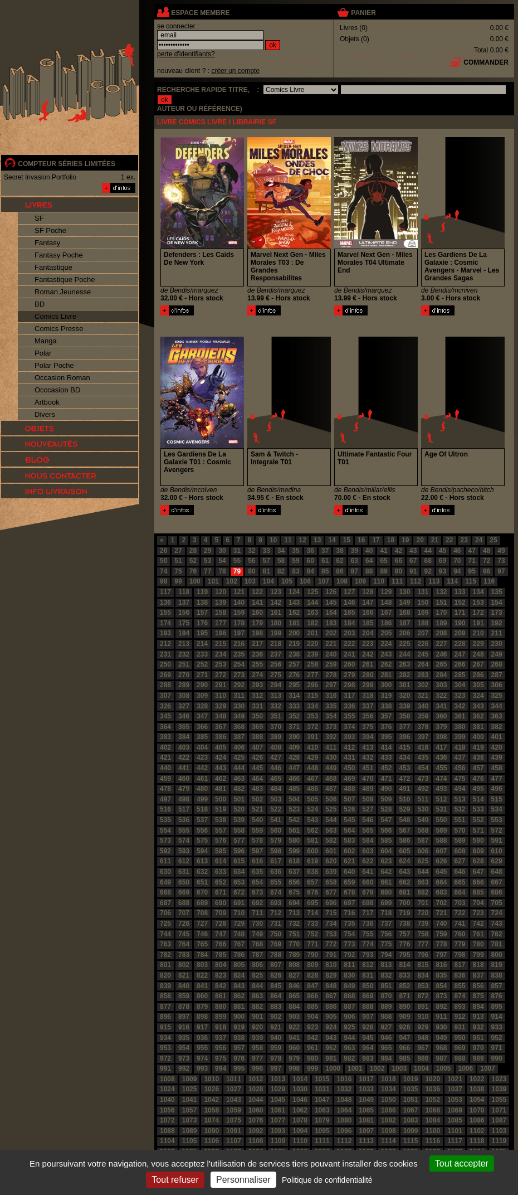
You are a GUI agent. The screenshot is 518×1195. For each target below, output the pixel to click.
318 (367, 695)
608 (460, 851)
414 (386, 747)
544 (330, 820)
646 (460, 872)
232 (183, 654)
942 (312, 1038)
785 (220, 955)
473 (422, 779)
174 (165, 623)
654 (257, 882)
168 (404, 612)
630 (165, 872)
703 (460, 903)
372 (312, 727)
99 (178, 581)
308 (183, 695)
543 (312, 820)
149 (404, 602)
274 (257, 675)
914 (496, 1017)
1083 (410, 1120)
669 (183, 892)
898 (202, 1017)
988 (460, 1058)
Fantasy (47, 243)
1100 (432, 1131)
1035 (410, 1089)
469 (349, 779)
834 (422, 975)
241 (349, 654)
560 (275, 830)
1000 (332, 1068)
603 (367, 851)
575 (202, 840)
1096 (344, 1131)
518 (202, 809)
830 (349, 975)
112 (415, 581)
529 (404, 809)
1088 (167, 1131)
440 (165, 768)
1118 (477, 1141)
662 (404, 882)
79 (237, 571)
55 (237, 561)
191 (478, 623)
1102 (477, 1131)
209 (460, 633)
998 (294, 1068)
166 (367, 612)
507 (349, 799)
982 (349, 1058)
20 (419, 540)
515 (496, 799)
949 (441, 1038)
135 (496, 592)
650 (183, 882)
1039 (499, 1089)
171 (460, 612)
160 (257, 612)
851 (386, 986)
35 (295, 551)
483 (257, 789)
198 (257, 633)
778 (441, 944)
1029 (278, 1089)
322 (441, 695)
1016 (344, 1079)
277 (312, 675)
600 (312, 851)
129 (386, 592)
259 (330, 664)
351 (275, 716)
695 (312, 903)
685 (478, 892)
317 (349, 695)
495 (478, 789)
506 (330, 799)
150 (422, 602)
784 (202, 955)
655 (275, 882)
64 (369, 561)
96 (486, 571)
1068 (432, 1110)
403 (183, 747)
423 (202, 757)
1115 (410, 1141)
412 (349, 747)
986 (422, 1058)
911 (441, 1017)
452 (386, 768)
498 (183, 799)
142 (275, 602)
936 (202, 1038)
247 (460, 654)
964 (367, 1048)
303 (441, 685)
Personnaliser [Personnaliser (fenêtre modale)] (243, 1179)
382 (496, 727)
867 (330, 996)
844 (257, 986)
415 (404, 747)
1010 (211, 1079)
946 (386, 1038)
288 (165, 685)
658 (330, 882)
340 (422, 706)
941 (294, 1038)
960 (294, 1048)
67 (413, 561)
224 (386, 644)
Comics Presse (59, 328)
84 (310, 571)
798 (460, 955)
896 (165, 1017)
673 (257, 892)
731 (275, 923)
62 (339, 561)
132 (441, 592)
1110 (299, 1141)
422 (183, 757)
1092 (255, 1131)
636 (275, 872)
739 (422, 923)
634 (239, 872)
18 (390, 540)
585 (386, 840)
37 (325, 551)
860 (202, 996)
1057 (189, 1110)
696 (330, 903)
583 (349, 840)
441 (183, 768)
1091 (233, 1131)
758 (422, 934)
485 (294, 789)
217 (257, 644)
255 (257, 664)
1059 (233, 1110)
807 (275, 965)
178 (239, 623)
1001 (355, 1068)
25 (493, 540)
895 (496, 1007)
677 (330, 892)
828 (312, 975)
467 (312, 779)
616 (257, 861)
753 (330, 934)
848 (330, 986)
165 (349, 612)
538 (220, 820)
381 (478, 727)
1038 (477, 1089)
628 (478, 861)
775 (386, 944)
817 (460, 965)
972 (165, 1058)
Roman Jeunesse (63, 292)
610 (496, 851)
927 (386, 1027)
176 (202, 623)
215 (220, 644)
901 (257, 1017)
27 (178, 551)
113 (433, 581)
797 (441, 955)
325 (496, 695)
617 (275, 861)
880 (220, 1007)
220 (312, 644)
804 (220, 965)
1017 (366, 1079)
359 (422, 716)
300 (386, 685)
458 (496, 768)
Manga (46, 341)
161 (275, 612)
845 (275, 986)
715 (330, 913)
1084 (432, 1120)
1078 (299, 1120)
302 (422, 685)
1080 (344, 1120)
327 (183, 706)
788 (275, 955)
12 (302, 540)
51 (178, 561)
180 (275, 623)
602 (349, 851)
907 (367, 1017)
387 (239, 737)
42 (398, 551)
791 (330, 955)
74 (163, 571)
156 (183, 612)
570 (460, 830)
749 (257, 934)
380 (460, 727)
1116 (432, 1141)
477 (496, 779)
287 (496, 675)
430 (330, 757)
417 (441, 747)
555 (183, 830)
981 (330, 1058)
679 (367, 892)
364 (165, 727)
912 (460, 1017)
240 (330, 654)
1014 (299, 1079)
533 (478, 809)
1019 (410, 1079)
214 (202, 644)
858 (165, 996)
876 (496, 996)
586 (404, 840)
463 (239, 779)
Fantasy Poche (59, 255)
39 (354, 551)
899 (220, 1017)
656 (294, 882)
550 (441, 820)
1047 (322, 1100)
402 (165, 747)
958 (257, 1048)
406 (239, 747)
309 (202, 695)
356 (367, 716)
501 (239, 799)
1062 (299, 1110)
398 (441, 737)
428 (294, 757)
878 (183, 1007)
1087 (499, 1120)
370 (275, 727)
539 (239, 820)
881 (239, 1007)
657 (312, 882)
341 (441, 706)
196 (220, 633)
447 (294, 768)
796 (422, 955)
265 (441, 664)
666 (478, 882)
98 (163, 581)
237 (275, 654)
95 (472, 571)
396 (404, 737)
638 (312, 872)
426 (257, 757)
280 (367, 675)
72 (486, 561)
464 (257, 779)
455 (441, 768)
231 (165, 654)
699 (386, 903)
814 (404, 965)
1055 (499, 1100)
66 (398, 561)
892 (441, 1007)
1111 (322, 1141)
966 (404, 1048)
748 (239, 934)
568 (422, 830)
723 (478, 913)
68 (427, 561)
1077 (278, 1120)
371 (294, 727)
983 (367, 1058)
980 (312, 1058)
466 (294, 779)
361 (460, 716)
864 (275, 996)
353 (312, 716)
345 (165, 716)
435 (422, 757)
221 (330, 644)
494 (460, 789)
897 (183, 1017)
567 (404, 830)
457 (478, 768)
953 (165, 1048)
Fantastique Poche (65, 279)
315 (312, 695)
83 (295, 571)
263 (404, 664)
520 (239, 809)
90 (398, 571)
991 (165, 1068)
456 (460, 768)
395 (386, 737)
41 (383, 551)
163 (312, 612)
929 (422, 1027)
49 (501, 551)
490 (386, 789)
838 (496, 975)
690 (220, 903)
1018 (388, 1079)
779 (460, 944)
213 (183, 644)
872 (422, 996)
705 (496, 903)
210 (478, 633)
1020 (432, 1079)
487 (330, 789)
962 (330, 1048)
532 (460, 809)
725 (165, 923)
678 (349, 892)
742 (478, 923)
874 (460, 996)
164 (330, 612)
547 (386, 820)
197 (239, 633)
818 (478, 965)
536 (183, 820)
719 (404, 913)
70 (457, 561)
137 (183, 602)
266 (460, 664)
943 (330, 1038)
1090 (211, 1131)
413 (367, 747)
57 (266, 561)
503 (275, 799)
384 (183, 737)
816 (441, 965)
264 (422, 664)
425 (239, 757)
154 (496, 602)
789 (294, 955)
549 (422, 820)
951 (478, 1038)
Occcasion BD (57, 390)
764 (183, 944)
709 (220, 913)
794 (386, 955)
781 (496, 944)
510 (404, 799)
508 (367, 799)
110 (378, 581)
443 (220, 768)
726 (183, 923)
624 (404, 861)
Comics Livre (55, 316)
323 (460, 695)
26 (163, 551)
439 (496, 757)
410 (312, 747)
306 (496, 685)
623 (386, 861)
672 (239, 892)
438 (478, 757)
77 (207, 571)
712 (275, 913)
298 (349, 685)
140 (239, 602)
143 (294, 602)
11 (287, 540)
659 (349, 882)
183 (330, 623)
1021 (454, 1079)
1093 (278, 1131)
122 (257, 592)
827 (294, 975)
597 (257, 851)
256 (275, 664)
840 (183, 986)
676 (312, 892)
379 (441, 727)
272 (220, 675)
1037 (454, 1089)
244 (404, 654)
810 (330, 965)
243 (386, 654)
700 (404, 903)
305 (478, 685)
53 (207, 561)
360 (441, 716)
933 (496, 1027)
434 (404, 757)
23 (464, 540)
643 (404, 872)
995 (239, 1068)
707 (183, 913)
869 (367, 996)
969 (460, 1048)
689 (202, 903)
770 (294, 944)
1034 (388, 1089)
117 (165, 592)
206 (404, 633)
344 (496, 706)
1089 (189, 1131)
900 (239, 1017)
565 (367, 830)
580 (294, 840)
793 (367, 955)
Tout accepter (461, 1163)
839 (165, 986)
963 (349, 1048)
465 (275, 779)
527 (367, 809)
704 (478, 903)
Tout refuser (175, 1179)
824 (239, 975)
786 (239, 955)
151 (441, 602)
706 (165, 913)
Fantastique (53, 267)
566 (386, 830)
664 (441, 882)
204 (367, 633)
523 (294, 809)
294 (275, 685)
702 (441, 903)
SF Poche (50, 230)
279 (349, 675)
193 (165, 633)
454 (422, 768)
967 (422, 1048)
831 (367, 975)
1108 (255, 1141)
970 (478, 1048)
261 (367, 664)
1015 (322, 1079)
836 (460, 975)
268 (496, 664)
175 (183, 623)
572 (496, 830)
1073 (189, 1120)
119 (202, 592)
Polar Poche (54, 365)
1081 (366, 1120)
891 (422, 1007)
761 (478, 934)
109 (360, 581)
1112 (344, 1141)
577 (239, 840)
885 (312, 1007)
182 (312, 623)
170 (441, 612)
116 (489, 581)
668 (165, 892)
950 (460, 1038)
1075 (233, 1120)
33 (266, 551)
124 (294, 592)
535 (165, 820)
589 (460, 840)
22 (449, 540)
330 (239, 706)
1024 (167, 1089)
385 (202, 737)
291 (220, 685)
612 (183, 861)
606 (422, 851)
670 (202, 892)
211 (496, 633)
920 (257, 1027)
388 (257, 737)
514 (478, 799)
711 (257, 913)
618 (294, 861)
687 (165, 903)
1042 (211, 1100)
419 (478, 747)
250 (165, 664)
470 (367, 779)
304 (460, 685)
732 (294, 923)
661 (386, 882)
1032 (344, 1089)
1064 (344, 1110)
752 (312, 934)
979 (294, 1058)
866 (312, 996)
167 (386, 612)
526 (349, 809)
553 (496, 820)
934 (165, 1038)
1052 (432, 1100)
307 (165, 695)
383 (165, 737)
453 (404, 768)
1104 (167, 1141)
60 (310, 561)
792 (349, 955)
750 (275, 934)
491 (404, 789)
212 (165, 644)
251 (183, 664)
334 (312, 706)
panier (363, 13)
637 (294, 872)
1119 (499, 1141)
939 (257, 1038)
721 (441, 913)
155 (165, 612)
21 (434, 540)
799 (478, 955)
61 (325, 561)
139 (220, 602)
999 (312, 1068)
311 (239, 695)
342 (460, 706)
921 (275, 1027)
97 (501, 571)
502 (257, 799)
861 (220, 996)
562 (312, 830)
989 (478, 1058)
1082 (388, 1120)
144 (312, 602)
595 (220, 851)
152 (460, 602)
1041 (189, 1100)
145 (330, 602)
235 (239, 654)
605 (404, 851)
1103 (499, 1131)
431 (349, 757)
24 (478, 540)
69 (442, 561)
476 (478, 779)
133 (460, 592)
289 (183, 685)
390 (294, 737)
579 (275, 840)
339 (404, 706)
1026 (211, 1089)
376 (386, 727)
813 (386, 965)
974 (202, 1058)
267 (478, 664)
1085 (454, 1120)
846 (294, 986)
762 (496, 934)
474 (441, 779)
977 (257, 1058)
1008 (167, 1079)
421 (165, 757)
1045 (278, 1100)
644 (422, 872)
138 (202, 602)
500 (220, 799)
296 (312, 685)
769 (275, 944)
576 (220, 840)
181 (294, 623)
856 (478, 986)
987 (441, 1058)
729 (239, 923)
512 (441, 799)
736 (367, 923)
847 (312, 986)
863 (257, 996)
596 (239, 851)
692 (257, 903)
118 (183, 592)
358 (404, 716)
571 (478, 830)
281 (386, 675)
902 (275, 1017)
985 (404, 1058)
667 (496, 882)
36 (310, 551)
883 (275, 1007)
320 (404, 695)
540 (257, 820)
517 (183, 809)
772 (330, 944)
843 (239, 986)
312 (257, 695)
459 (165, 779)
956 (220, 1048)
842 (220, 986)
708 (202, 913)
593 (183, 851)
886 (330, 1007)
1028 (255, 1089)
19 (405, 540)
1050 (388, 1100)
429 (312, 757)
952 (496, 1038)
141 (257, 602)
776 (404, 944)
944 (349, 1038)
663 (422, 882)
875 (478, 996)
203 (349, 633)
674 (275, 892)
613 (202, 861)
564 (349, 830)
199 (275, 633)
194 (183, 633)
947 (404, 1038)
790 (312, 955)
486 (312, 789)
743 (496, 923)
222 (349, 644)
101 (213, 581)
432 (367, 757)
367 (220, 727)
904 (312, 1017)
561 (294, 830)
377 (404, 727)
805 (239, 965)
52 (193, 561)
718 (386, 913)
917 (202, 1027)
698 (367, 903)
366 (202, 727)
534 (496, 809)
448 (312, 768)
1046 (299, 1100)
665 (460, 882)
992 (183, 1068)
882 (257, 1007)
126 (330, 592)
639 (330, 872)
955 (202, 1048)
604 (386, 851)
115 (470, 581)
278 (330, 675)
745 (183, 934)
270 (183, 675)
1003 (399, 1068)
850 (367, 986)
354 (330, 716)
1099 (410, 1131)
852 (404, 986)
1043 (233, 1100)
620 (330, 861)
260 (349, 664)
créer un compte (235, 71)
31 (237, 551)
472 (404, 779)
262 (386, 664)
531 (441, 809)
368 (239, 727)
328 (202, 706)
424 (220, 757)
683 (441, 892)
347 (202, 716)
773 (349, 944)
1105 (189, 1141)
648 (496, 872)
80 (251, 571)
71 (472, 561)
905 (330, 1017)
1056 (167, 1110)
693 (275, 903)
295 (294, 685)
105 (286, 581)
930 (441, 1027)
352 (294, 716)
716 (349, 913)
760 (460, 934)
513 (460, 799)
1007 (487, 1068)
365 (183, 727)
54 (222, 561)
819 (496, 965)
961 (312, 1048)
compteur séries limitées (66, 164)
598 (275, 851)
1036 (432, 1089)
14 (331, 540)
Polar (43, 353)
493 (441, 789)
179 (257, 623)
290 (202, 685)
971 (496, 1048)
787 (257, 955)
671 (220, 892)
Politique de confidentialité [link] (327, 1179)
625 (422, 861)
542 (294, 820)
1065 (366, 1110)
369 (257, 727)
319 (386, 695)
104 (268, 581)
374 (349, 727)
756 (386, 934)
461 (202, 779)
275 (275, 675)
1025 (189, 1089)
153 (478, 602)
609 (478, 851)
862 (239, 996)
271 (202, 675)
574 (183, 840)
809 (312, 965)
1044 (255, 1100)
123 (275, 592)
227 (441, 644)
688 (183, 903)
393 (349, 737)
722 (460, 913)
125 (312, 592)
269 (165, 675)
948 (422, 1038)
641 (367, 872)
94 (457, 571)
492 (422, 789)
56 (251, 561)
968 (441, 1048)
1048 (344, 1100)
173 (496, 612)
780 (478, 944)
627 (460, 861)
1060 (255, 1110)
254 (239, 664)
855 (460, 986)
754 (349, 934)
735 (349, 923)
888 (367, 1007)
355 (349, 716)
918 (220, 1027)
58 (281, 561)
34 (281, 551)
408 (275, 747)
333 (294, 706)
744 (165, 934)
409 (294, 747)
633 (220, 872)
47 (472, 551)
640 (349, 872)
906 (349, 1017)
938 (239, 1038)
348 (220, 716)
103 (250, 581)
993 (202, 1068)
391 (312, 737)
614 (220, 861)
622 (367, 861)
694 (294, 903)
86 (339, 571)
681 (404, 892)
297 (330, 685)
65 (383, 561)
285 (460, 675)
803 (202, 965)
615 (239, 861)
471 (386, 779)
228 (460, 644)
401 (496, 737)
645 (441, 872)
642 (386, 872)
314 (294, 695)
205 (386, 633)
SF (39, 218)
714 (312, 913)
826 (275, 975)
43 (413, 551)
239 (312, 654)
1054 (477, 1100)
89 (383, 571)
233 (202, 654)
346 (183, 716)
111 (397, 581)
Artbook (47, 402)
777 (422, 944)
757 (404, 934)
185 (367, 623)
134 (478, 592)
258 (312, 664)
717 (367, 913)
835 (441, 975)
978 (275, 1058)
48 (486, 551)
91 (413, 571)
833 (404, 975)
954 (183, 1048)
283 (422, 675)
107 (323, 581)
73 (501, 561)
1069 (454, 1110)
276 (294, 675)
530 (422, 809)
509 (386, 799)
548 (404, 820)
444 (239, 768)
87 (354, 571)
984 (386, 1058)
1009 (189, 1079)
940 (275, 1038)
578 (257, 840)
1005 (443, 1068)
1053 (454, 1100)
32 (251, 551)
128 (367, 592)
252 (202, 664)
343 (478, 706)
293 (257, 685)
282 (404, 675)
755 (367, 934)
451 (367, 768)
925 (349, 1027)
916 (183, 1027)
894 (478, 1007)
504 (294, 799)
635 (257, 872)
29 (207, 551)
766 (220, 944)
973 (183, 1058)
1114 (388, 1141)
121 (239, 592)
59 (295, 561)
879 (202, 1007)
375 (367, 727)
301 (404, 685)
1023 (499, 1079)
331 (257, 706)
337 (367, 706)
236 (257, 654)
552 (478, 820)
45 (442, 551)
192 (496, 623)
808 (294, 965)
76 (193, 571)
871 (404, 996)
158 (220, 612)
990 (496, 1058)
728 (220, 923)
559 (257, 830)
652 (220, 882)
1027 (233, 1089)
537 (202, 820)
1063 (322, 1110)
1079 (322, 1120)
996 (257, 1068)
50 (163, 561)
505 (312, 799)
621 (349, 861)
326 (165, 706)
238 (294, 654)
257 (294, 664)
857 (496, 986)
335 (330, 706)
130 (404, 592)
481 (220, 789)
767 (239, 944)
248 (478, 654)
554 (165, 830)
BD (40, 304)
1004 (421, 1068)
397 (422, 737)
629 (496, 861)
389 (275, 737)
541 (275, 820)
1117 (454, 1141)
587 (422, 840)
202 (330, 633)
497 (165, 799)
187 (404, 623)
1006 (465, 1068)
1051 (410, 1100)
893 (460, 1007)
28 (193, 551)
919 (239, 1027)
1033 (366, 1089)
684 (460, 892)
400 (478, 737)
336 (349, 706)
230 (496, 644)
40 (369, 551)
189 (441, 623)
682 (422, 892)
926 (367, 1027)
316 (330, 695)
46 (457, 551)
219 (294, 644)
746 (202, 934)
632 (202, 872)
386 (220, 737)
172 (478, 612)
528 (386, 809)
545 (349, 820)
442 (202, 768)
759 (441, 934)
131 (422, 592)
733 (312, 923)
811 (349, 965)
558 (239, 830)
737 (386, 923)
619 (312, 861)
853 (422, 986)
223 (367, 644)
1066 (388, 1110)
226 (422, 644)
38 (339, 551)
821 (183, 975)
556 (202, 830)
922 (294, 1027)
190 (460, 623)
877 (165, 1007)
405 (220, 747)
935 (183, 1038)
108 (342, 581)
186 (386, 623)
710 (239, 913)
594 (202, 851)
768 (257, 944)
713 (294, 913)
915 (165, 1027)
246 (441, 654)
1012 (255, 1079)
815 (422, 965)
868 (349, 996)
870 (386, 996)
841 (202, 986)
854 (441, 986)
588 (441, 840)
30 (222, 551)
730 (257, 923)
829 (330, 975)
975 (220, 1058)
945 (367, 1038)
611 (165, 861)
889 (386, 1007)
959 (275, 1048)
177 (220, 623)
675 (294, 892)
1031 (322, 1089)
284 (441, 675)
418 (460, 747)
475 (460, 779)
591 (496, 840)
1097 (366, 1131)
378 (422, 727)
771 (312, 944)
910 (422, 1017)
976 (239, 1058)
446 (275, 768)
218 (275, 644)
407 (257, 747)
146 (349, 602)
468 (330, 779)
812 (367, 965)
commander (486, 62)
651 (202, 882)
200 (294, 633)
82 (281, 571)
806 (257, 965)
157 (202, 612)
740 (441, 923)
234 (220, 654)
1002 (377, 1068)
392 (330, 737)
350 (257, 716)
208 (441, 633)
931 (460, 1027)
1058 (211, 1110)
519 (220, 809)
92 (427, 571)
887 (349, 1007)
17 (375, 540)
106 (305, 581)
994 (220, 1068)
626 (441, 861)
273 (239, 675)
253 (220, 664)
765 (202, 944)
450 (349, 768)
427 (275, 757)
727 (202, 923)
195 (202, 633)
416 (422, 747)
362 (478, 716)
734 (330, 923)
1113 (366, 1141)
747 (220, 934)
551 (460, 820)
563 (330, 830)
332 (275, 706)
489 (367, 789)
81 (266, 571)
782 (165, 955)
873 (441, 996)
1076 (255, 1120)
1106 (211, 1141)
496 (496, 789)
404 (202, 747)
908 (386, 1017)
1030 (299, 1089)
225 (404, 644)
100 (195, 581)
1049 (366, 1100)
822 (202, 975)
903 (294, 1017)
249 (496, 654)
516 (165, 809)
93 (442, 571)
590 (478, 840)
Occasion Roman (62, 377)
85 (325, 571)
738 (404, 923)
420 (496, 747)
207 (422, 633)
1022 (477, 1079)
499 (202, 799)
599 (294, 851)
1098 (388, 1131)
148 (386, 602)
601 (330, 851)
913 (478, 1017)
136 (165, 602)
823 (220, 975)
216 (239, 644)
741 (460, 923)
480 (202, 789)
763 (165, 944)
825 (257, 975)
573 (165, 840)
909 (404, 1017)
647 (478, 872)
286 (478, 675)
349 (239, 716)
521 (257, 809)
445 (257, 768)
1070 (477, 1110)
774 (367, 944)
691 (239, 903)
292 (239, 685)
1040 (167, 1100)
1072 (167, 1120)
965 (386, 1048)
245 (422, 654)
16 (361, 540)
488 (349, 789)
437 (460, 757)
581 (312, 840)
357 (386, 716)
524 (312, 809)
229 (478, 644)
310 (220, 695)
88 (369, 571)
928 (404, 1027)
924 (330, 1027)
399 (460, 737)
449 (330, 768)
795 (404, 955)
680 (386, 892)
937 (220, 1038)
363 (496, 716)
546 (367, 820)
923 (312, 1027)
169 (422, 612)
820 (165, 975)
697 (349, 903)
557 (220, 830)
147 (367, 602)
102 (231, 581)
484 (275, 789)
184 (349, 623)
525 (330, 809)
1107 (233, 1141)
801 (165, 965)
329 (220, 706)
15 (346, 540)
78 (222, 571)
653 (239, 882)
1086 (477, 1120)
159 (239, 612)
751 (294, 934)
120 (220, 592)
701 (422, 903)
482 (239, 789)
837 (478, 975)
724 (496, 913)
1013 (278, 1079)
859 (183, 996)
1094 (299, 1131)
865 (294, 996)
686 (496, 892)
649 (165, 882)
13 (317, 540)
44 (427, 551)
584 (367, 840)
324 (478, 695)
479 (183, 789)
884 (294, 1007)
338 (386, 706)
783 (183, 955)
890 (404, 1007)
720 (422, 913)
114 (452, 581)
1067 (410, 1110)
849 (349, 986)
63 (354, 561)
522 (275, 809)
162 (294, 612)
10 (273, 540)
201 (312, 633)
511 (422, 799)
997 (275, 1068)
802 (183, 965)
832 (386, 975)
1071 (499, 1110)
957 (239, 1048)
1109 (278, 1141)
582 (330, 840)
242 (367, 654)
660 (367, 882)
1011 (233, 1079)
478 (165, 789)
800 (496, 955)
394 (367, 737)
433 (386, 757)
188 (422, 623)
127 (349, 592)
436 (441, 757)
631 (183, 872)
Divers (45, 414)
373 (330, 727)
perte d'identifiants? (186, 54)
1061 (278, 1110)
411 (330, 747)
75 (178, 571)
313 (275, 695)
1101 (454, 1131)
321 (422, 695)
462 (220, 779)
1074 (211, 1120)
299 (367, 685)
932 (478, 1027)
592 (165, 851)
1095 (322, 1131)
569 (441, 830)
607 (441, 851)
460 (183, 779)
